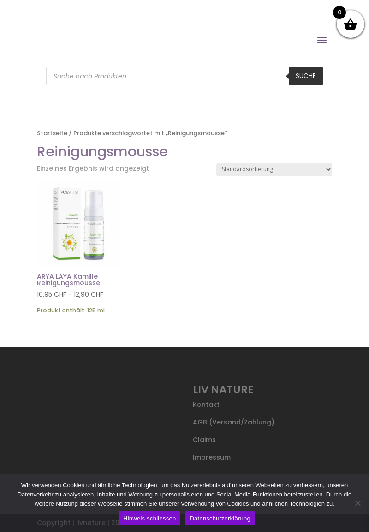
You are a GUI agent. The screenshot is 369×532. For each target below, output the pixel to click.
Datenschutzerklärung (220, 518)
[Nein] (357, 503)
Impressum (212, 457)
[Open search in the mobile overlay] (184, 76)
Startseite (52, 133)
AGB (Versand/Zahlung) (233, 422)
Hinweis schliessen (149, 518)
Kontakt (206, 404)
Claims (204, 439)
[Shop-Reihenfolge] (274, 169)
